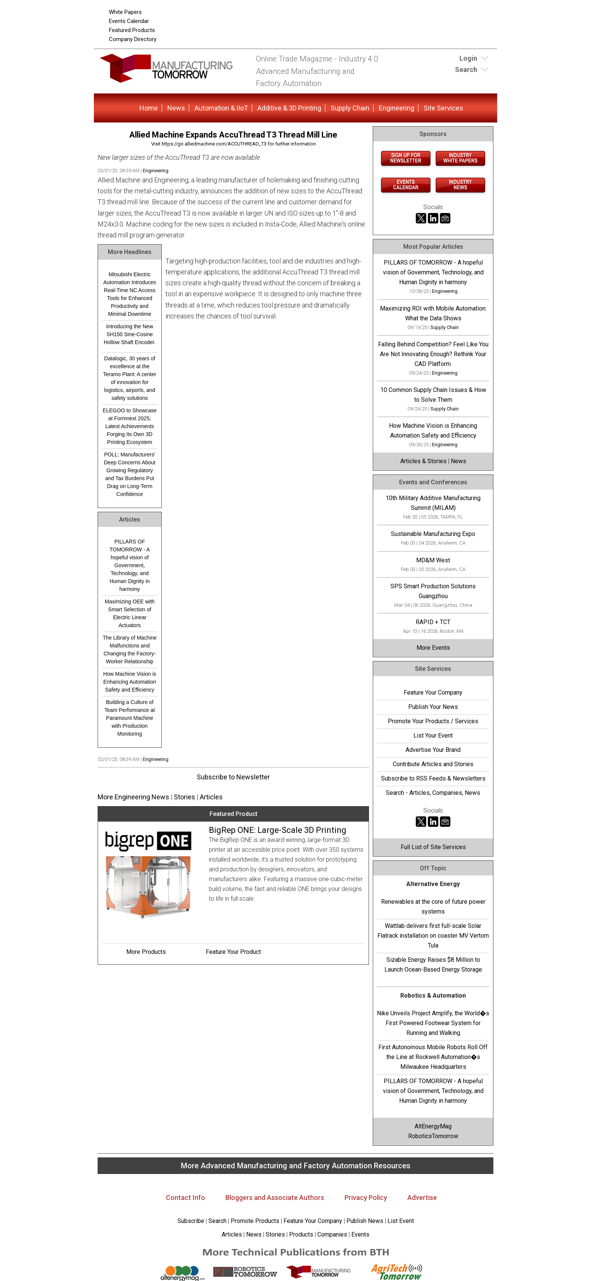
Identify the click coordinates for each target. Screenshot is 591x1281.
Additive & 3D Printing (289, 108)
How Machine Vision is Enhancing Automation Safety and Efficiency (129, 682)
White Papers (125, 12)
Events (359, 1234)
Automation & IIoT (221, 108)
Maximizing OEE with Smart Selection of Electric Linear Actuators (130, 613)
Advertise (422, 1197)
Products (301, 1234)
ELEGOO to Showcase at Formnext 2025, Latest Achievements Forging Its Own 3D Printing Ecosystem (129, 426)
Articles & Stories (423, 461)
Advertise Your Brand (433, 749)
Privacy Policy (365, 1197)
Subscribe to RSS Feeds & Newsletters (433, 778)
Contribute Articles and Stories (433, 764)
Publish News (364, 1220)
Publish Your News (433, 706)
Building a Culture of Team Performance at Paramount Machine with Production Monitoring (129, 718)
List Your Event (433, 735)
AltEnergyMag (433, 1126)
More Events (433, 647)
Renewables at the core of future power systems (433, 906)
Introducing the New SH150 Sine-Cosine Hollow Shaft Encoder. (130, 334)
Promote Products (255, 1220)
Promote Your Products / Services (433, 721)
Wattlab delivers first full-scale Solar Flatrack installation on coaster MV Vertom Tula (433, 935)
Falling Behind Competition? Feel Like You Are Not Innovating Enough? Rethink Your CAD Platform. (433, 354)
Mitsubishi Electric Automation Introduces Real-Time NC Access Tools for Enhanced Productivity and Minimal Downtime (129, 294)
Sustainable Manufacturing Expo (433, 533)
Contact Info (185, 1197)
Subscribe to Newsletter (233, 777)
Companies (332, 1234)
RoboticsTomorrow (433, 1136)
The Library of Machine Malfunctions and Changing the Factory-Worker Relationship (129, 649)
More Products (146, 951)
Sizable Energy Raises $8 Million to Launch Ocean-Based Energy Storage (433, 964)
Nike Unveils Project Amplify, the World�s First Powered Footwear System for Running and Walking (433, 1023)
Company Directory (132, 39)
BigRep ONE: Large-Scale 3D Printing (277, 830)
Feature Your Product (233, 951)
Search (217, 1220)
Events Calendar (129, 21)
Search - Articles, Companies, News (433, 792)
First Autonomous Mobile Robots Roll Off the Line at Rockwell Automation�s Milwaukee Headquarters (433, 1057)
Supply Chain (350, 108)
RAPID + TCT (433, 622)
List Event (400, 1220)
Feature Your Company (433, 692)
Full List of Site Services (433, 847)
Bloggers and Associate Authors (274, 1197)
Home (148, 108)
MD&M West (433, 560)
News (176, 108)
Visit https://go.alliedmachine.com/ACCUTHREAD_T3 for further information (233, 144)
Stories (184, 797)
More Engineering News (133, 797)
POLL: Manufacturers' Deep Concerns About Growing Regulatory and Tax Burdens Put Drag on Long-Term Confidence (130, 474)
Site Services (443, 108)
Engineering (396, 108)
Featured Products (132, 30)
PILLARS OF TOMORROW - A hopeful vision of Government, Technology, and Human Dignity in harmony (129, 565)
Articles (211, 797)
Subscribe (191, 1220)
